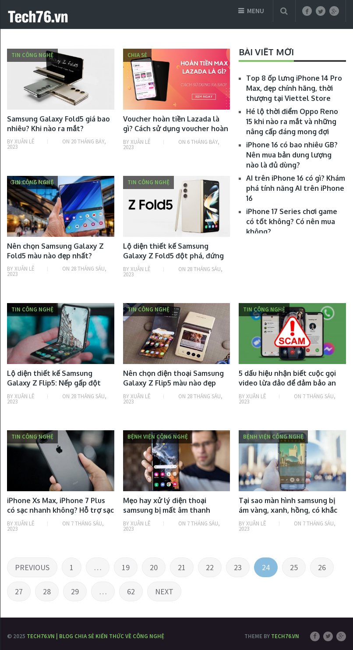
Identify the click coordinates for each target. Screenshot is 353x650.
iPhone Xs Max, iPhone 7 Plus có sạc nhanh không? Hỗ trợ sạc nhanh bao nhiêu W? (60, 510)
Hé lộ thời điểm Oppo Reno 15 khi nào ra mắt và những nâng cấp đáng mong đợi (292, 121)
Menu (255, 11)
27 (19, 591)
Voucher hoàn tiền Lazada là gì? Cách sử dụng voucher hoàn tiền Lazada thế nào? (175, 128)
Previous (32, 567)
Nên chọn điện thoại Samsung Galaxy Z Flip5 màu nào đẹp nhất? (173, 383)
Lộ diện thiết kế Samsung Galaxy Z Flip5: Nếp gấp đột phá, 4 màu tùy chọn (54, 383)
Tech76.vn (285, 636)
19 (126, 567)
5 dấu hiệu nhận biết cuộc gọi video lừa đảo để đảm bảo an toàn (287, 383)
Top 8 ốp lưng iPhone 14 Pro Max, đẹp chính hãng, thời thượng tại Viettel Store (294, 88)
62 (131, 591)
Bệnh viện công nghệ (157, 436)
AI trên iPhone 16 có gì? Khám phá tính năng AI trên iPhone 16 (295, 188)
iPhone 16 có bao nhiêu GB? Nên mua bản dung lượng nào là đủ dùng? (292, 154)
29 (75, 591)
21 (182, 567)
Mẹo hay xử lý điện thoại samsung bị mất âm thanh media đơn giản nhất (166, 510)
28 (47, 591)
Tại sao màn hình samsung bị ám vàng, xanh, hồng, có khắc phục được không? (288, 510)
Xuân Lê (24, 141)
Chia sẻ (137, 55)
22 (210, 567)
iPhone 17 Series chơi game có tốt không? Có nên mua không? (291, 221)
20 (154, 567)
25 (294, 567)
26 (322, 567)
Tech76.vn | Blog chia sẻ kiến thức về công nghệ (95, 636)
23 (238, 567)
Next (164, 591)
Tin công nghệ (32, 55)
